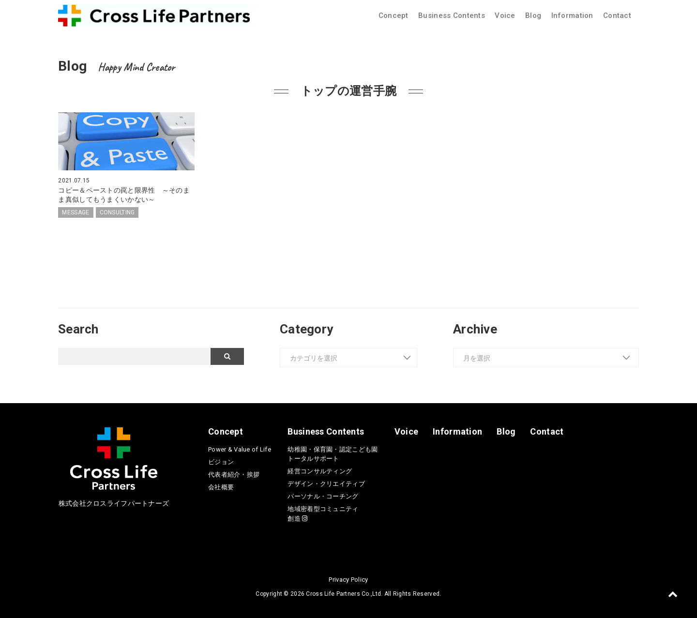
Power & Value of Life (239, 448)
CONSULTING (117, 212)
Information (572, 15)
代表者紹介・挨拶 (233, 474)
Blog (533, 15)
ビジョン (221, 461)
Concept (394, 15)
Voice (505, 15)
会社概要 (221, 486)
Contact (617, 15)
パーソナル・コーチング (323, 496)
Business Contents (451, 15)
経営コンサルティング (320, 471)
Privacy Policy (348, 579)
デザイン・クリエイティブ (326, 483)
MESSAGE (75, 212)
